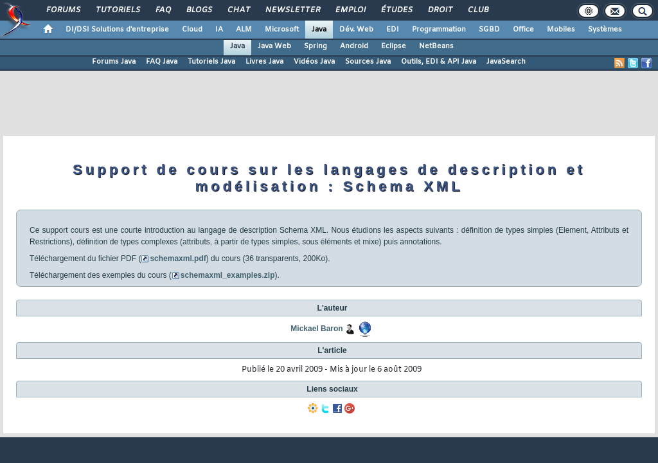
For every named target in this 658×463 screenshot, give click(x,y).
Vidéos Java (314, 61)
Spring (315, 46)
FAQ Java (161, 61)
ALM (244, 29)
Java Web (274, 46)
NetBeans (436, 46)
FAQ (163, 10)
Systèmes (605, 29)
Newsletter (292, 10)
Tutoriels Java (211, 61)
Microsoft (282, 29)
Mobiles (561, 29)
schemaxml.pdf (178, 258)
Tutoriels (117, 10)
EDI (392, 29)
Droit (439, 10)
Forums (62, 10)
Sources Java (368, 61)
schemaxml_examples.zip (228, 275)
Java (319, 29)
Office (523, 29)
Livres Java (264, 61)
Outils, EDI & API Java (438, 61)
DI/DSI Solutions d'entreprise (117, 29)
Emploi (349, 10)
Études (396, 10)
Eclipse (393, 46)
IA (219, 29)
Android (354, 46)
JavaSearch (506, 61)
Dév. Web (356, 29)
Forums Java (114, 61)
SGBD (489, 29)
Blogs (198, 10)
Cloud (192, 29)
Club (477, 10)
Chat (238, 10)
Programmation (439, 29)
